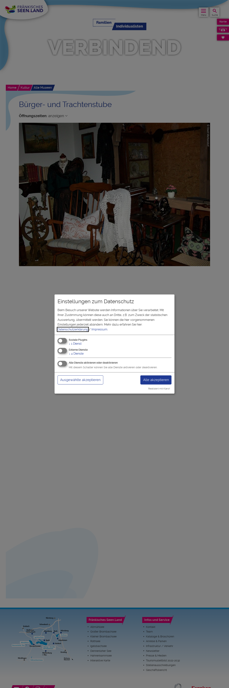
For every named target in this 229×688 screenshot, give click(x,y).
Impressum (99, 329)
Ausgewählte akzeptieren (80, 380)
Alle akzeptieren (156, 380)
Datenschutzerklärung (73, 329)
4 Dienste (76, 353)
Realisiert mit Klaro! (159, 388)
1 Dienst (75, 344)
